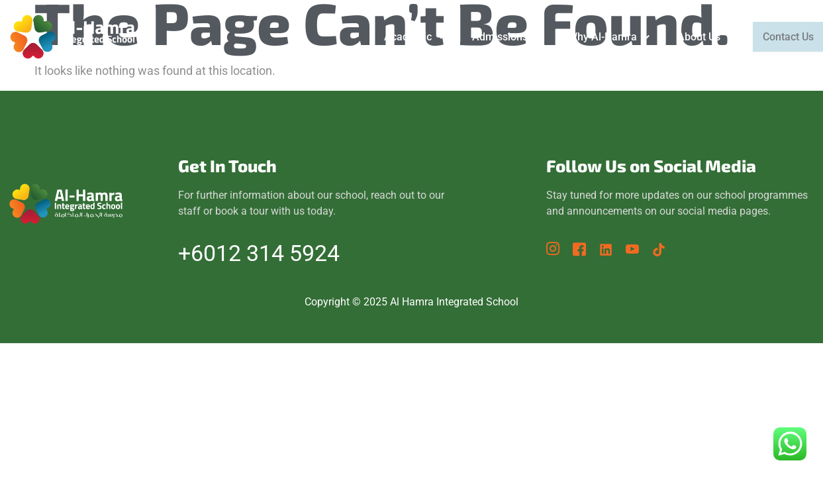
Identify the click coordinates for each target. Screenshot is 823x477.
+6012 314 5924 (259, 253)
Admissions (495, 36)
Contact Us (782, 36)
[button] (403, 37)
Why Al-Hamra (597, 36)
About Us (694, 36)
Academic (403, 36)
